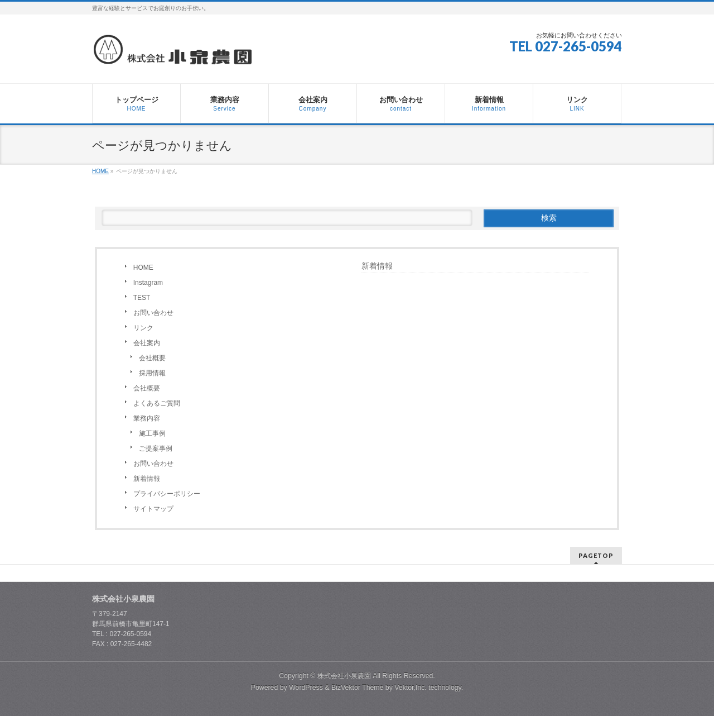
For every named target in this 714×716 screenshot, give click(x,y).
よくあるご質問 (156, 403)
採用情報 (152, 373)
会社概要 (152, 358)
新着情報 (146, 479)
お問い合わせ (153, 313)
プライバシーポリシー (166, 494)
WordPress (306, 687)
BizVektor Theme (357, 687)
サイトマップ (153, 509)
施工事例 (152, 433)
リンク (143, 328)
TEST (142, 298)
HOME (143, 267)
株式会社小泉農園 (344, 676)
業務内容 (146, 418)
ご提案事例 (155, 448)
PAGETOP (596, 555)
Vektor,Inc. (410, 687)
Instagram (148, 283)
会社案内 (146, 343)
